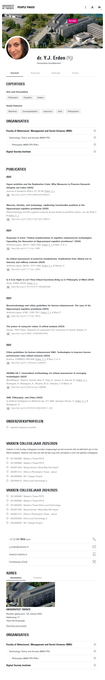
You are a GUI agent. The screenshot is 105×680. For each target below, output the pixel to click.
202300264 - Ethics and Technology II (28, 518)
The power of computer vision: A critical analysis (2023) (35, 326)
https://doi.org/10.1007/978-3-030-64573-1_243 (31, 408)
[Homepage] (26, 7)
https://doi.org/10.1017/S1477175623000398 (30, 287)
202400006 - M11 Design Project (26, 476)
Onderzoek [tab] (35, 73)
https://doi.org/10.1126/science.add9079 (28, 363)
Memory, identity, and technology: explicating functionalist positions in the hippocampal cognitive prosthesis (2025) (45, 207)
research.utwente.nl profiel (23, 427)
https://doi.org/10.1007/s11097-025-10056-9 (30, 219)
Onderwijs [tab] (56, 73)
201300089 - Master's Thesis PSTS (27, 463)
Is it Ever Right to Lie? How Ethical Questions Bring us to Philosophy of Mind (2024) (50, 280)
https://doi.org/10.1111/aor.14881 (25, 248)
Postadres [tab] (37, 578)
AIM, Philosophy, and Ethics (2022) (24, 397)
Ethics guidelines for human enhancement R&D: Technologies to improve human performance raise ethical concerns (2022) (48, 354)
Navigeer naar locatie (16, 625)
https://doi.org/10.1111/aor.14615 (25, 316)
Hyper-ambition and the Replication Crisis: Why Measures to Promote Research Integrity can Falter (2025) (48, 186)
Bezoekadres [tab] (16, 578)
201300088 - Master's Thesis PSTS (27, 458)
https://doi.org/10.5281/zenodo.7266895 (28, 387)
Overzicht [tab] (15, 73)
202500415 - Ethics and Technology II (28, 481)
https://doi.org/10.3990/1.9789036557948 (29, 333)
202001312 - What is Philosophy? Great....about (33, 472)
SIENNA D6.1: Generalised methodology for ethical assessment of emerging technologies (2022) (46, 375)
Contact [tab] (75, 73)
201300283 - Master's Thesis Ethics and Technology (35, 505)
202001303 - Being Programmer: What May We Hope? (34, 467)
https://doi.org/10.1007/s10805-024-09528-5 (30, 195)
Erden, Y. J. (49, 191)
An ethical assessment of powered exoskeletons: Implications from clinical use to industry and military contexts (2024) (48, 261)
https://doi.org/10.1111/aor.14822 (25, 269)
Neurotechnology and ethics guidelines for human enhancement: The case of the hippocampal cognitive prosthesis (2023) (48, 307)
